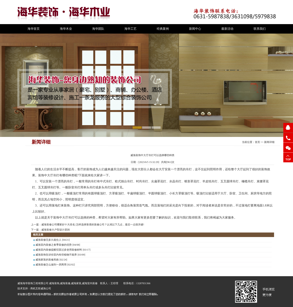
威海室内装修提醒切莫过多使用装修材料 (59, 249)
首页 (257, 142)
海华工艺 (130, 28)
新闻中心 (195, 28)
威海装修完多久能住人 (48, 239)
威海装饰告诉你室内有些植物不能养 (56, 254)
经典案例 (163, 28)
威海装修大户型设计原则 (55, 229)
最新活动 (227, 28)
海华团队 (98, 28)
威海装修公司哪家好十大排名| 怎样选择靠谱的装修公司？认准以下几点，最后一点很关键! (92, 224)
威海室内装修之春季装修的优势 (54, 244)
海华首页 (34, 28)
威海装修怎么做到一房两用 (51, 264)
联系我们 (260, 28)
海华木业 (66, 28)
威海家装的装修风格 (47, 259)
